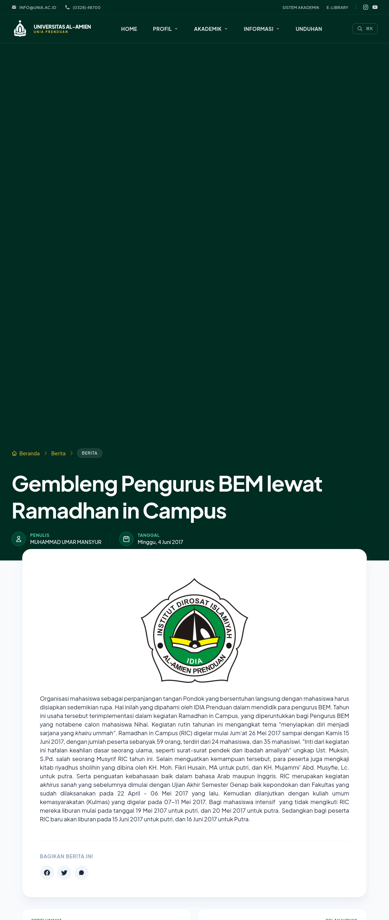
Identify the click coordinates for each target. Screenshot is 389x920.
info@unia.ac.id (33, 7)
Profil (165, 28)
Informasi (262, 28)
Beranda (25, 453)
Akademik (211, 28)
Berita (58, 453)
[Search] (365, 28)
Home (129, 28)
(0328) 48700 (83, 7)
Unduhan (309, 28)
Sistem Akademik (300, 7)
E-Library (337, 7)
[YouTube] (375, 7)
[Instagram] (365, 7)
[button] (165, 28)
